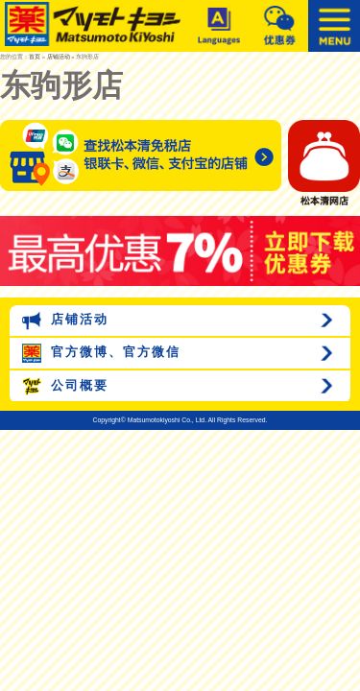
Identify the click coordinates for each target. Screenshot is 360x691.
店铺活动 (58, 57)
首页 (34, 57)
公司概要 (65, 386)
